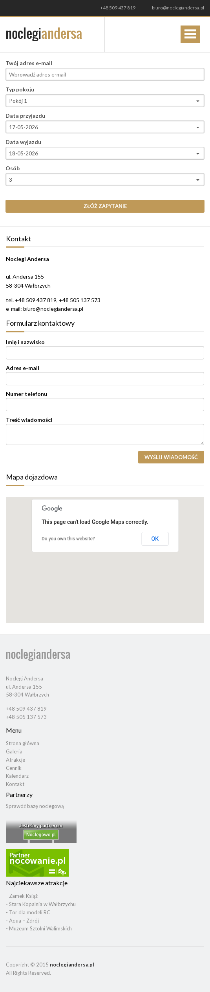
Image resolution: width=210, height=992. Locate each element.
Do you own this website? (68, 539)
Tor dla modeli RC (29, 912)
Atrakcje (15, 760)
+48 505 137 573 (26, 717)
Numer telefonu (26, 394)
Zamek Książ (23, 896)
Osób (12, 168)
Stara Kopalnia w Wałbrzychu (42, 904)
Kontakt (15, 784)
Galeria (14, 751)
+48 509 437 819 (117, 7)
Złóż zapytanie (105, 206)
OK (155, 539)
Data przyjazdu (25, 116)
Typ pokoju (19, 89)
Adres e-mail (22, 368)
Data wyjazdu (23, 142)
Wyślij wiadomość (171, 457)
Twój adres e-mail (28, 63)
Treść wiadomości (29, 420)
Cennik (14, 768)
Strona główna (22, 743)
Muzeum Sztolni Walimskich (40, 928)
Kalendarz (17, 776)
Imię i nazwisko (25, 342)
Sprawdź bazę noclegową (35, 806)
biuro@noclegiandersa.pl (178, 8)
